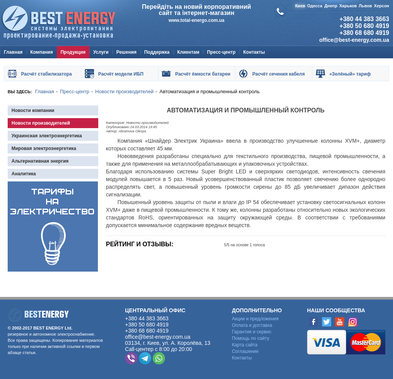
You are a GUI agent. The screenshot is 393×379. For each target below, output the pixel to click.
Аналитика (24, 173)
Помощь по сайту (250, 338)
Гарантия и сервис (251, 332)
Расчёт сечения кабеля (278, 74)
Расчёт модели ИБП (121, 74)
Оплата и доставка (252, 325)
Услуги (101, 52)
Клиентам (188, 52)
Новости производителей (41, 123)
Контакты (254, 52)
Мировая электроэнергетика (44, 148)
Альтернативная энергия (40, 161)
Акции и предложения (255, 318)
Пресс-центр (221, 52)
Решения (126, 52)
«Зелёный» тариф (350, 74)
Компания (41, 52)
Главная (13, 52)
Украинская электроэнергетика (47, 135)
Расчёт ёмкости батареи (203, 74)
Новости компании (33, 110)
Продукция (73, 52)
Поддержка (157, 52)
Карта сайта (245, 345)
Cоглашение (245, 351)
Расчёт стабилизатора (46, 74)
